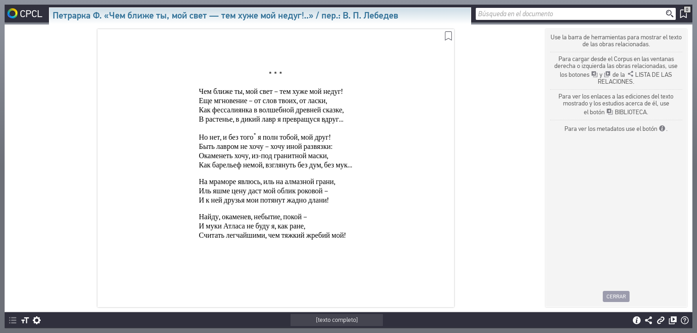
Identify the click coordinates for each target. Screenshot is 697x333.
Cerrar (616, 296)
